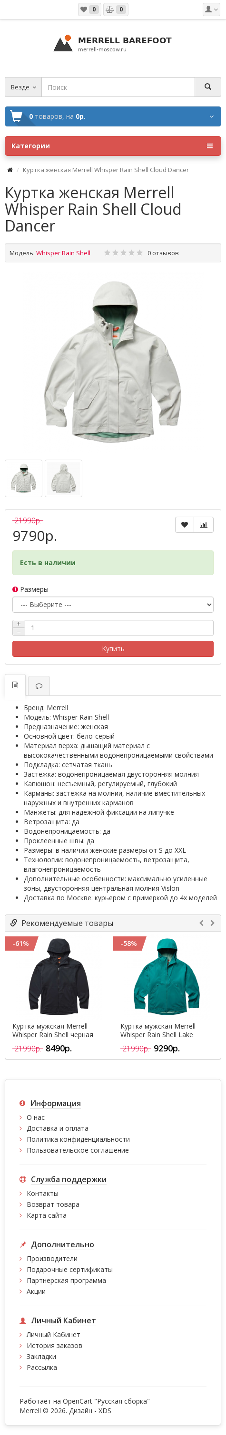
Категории (112, 146)
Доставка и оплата (57, 1128)
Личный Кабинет (53, 1334)
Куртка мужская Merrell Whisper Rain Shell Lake (158, 1030)
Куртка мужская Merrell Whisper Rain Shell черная (52, 1030)
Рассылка (42, 1367)
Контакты (43, 1193)
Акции (36, 1291)
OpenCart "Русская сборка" (106, 1401)
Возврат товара (53, 1204)
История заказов (54, 1345)
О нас (36, 1117)
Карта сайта (47, 1215)
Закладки (41, 1356)
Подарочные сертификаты (70, 1269)
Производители (52, 1258)
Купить (113, 648)
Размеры (30, 589)
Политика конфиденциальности (78, 1139)
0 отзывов (163, 253)
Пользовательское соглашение (78, 1150)
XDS (104, 1410)
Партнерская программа (66, 1280)
